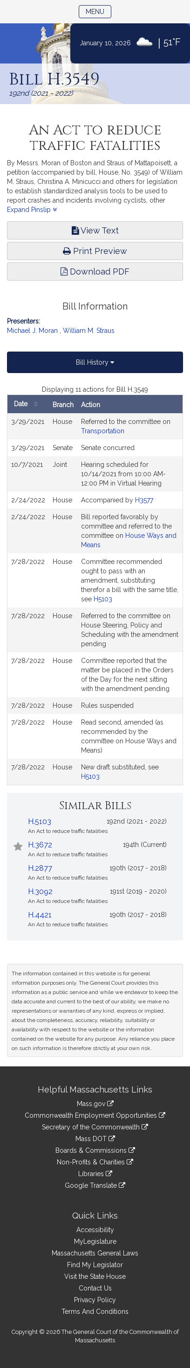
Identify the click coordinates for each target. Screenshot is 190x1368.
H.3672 (40, 844)
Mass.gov (95, 1103)
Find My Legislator (95, 1265)
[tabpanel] (95, 585)
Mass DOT (95, 1138)
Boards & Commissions (95, 1150)
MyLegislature (95, 1241)
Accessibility (95, 1230)
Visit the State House (95, 1276)
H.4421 (40, 914)
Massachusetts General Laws (95, 1253)
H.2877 (40, 868)
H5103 (103, 599)
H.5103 (39, 821)
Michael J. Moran (32, 330)
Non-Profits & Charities (95, 1162)
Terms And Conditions (95, 1311)
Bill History (95, 362)
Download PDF (95, 271)
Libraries (95, 1174)
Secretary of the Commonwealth (95, 1127)
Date (28, 404)
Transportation (102, 431)
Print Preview (95, 251)
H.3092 (40, 891)
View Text (95, 230)
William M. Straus (89, 330)
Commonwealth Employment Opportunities (95, 1115)
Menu (98, 11)
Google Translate (95, 1185)
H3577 (144, 500)
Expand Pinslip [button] (32, 209)
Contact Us (95, 1288)
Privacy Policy (95, 1300)
